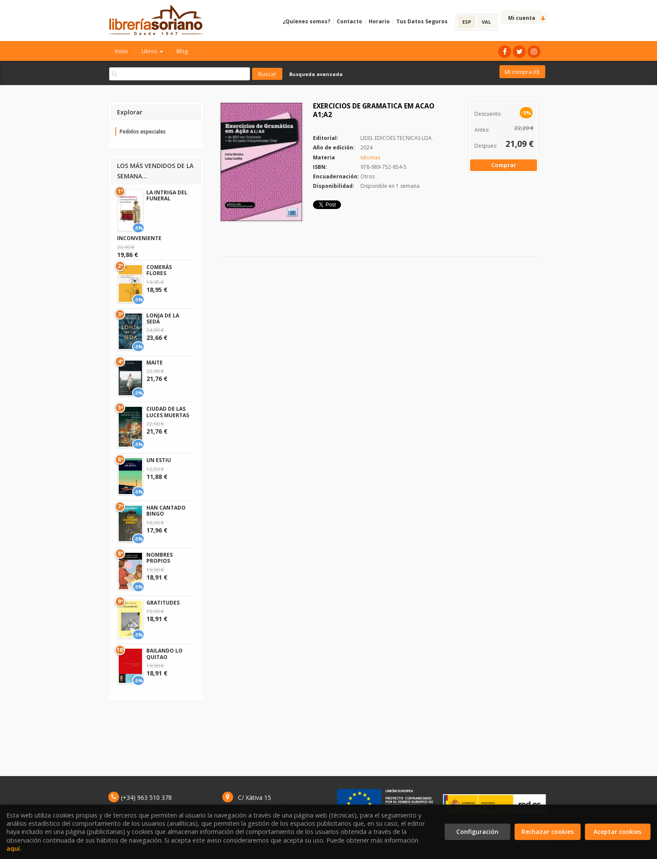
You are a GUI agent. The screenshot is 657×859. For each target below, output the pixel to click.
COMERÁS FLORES (159, 270)
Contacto (349, 21)
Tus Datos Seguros (422, 21)
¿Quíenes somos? (306, 21)
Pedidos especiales (143, 131)
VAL (486, 22)
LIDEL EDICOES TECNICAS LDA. (396, 138)
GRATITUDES (163, 602)
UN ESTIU (158, 460)
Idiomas (370, 157)
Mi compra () (522, 72)
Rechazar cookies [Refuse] (547, 831)
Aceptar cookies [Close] (617, 831)
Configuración (477, 831)
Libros (152, 51)
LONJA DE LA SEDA (162, 318)
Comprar (503, 165)
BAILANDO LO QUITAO (164, 653)
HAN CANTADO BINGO (166, 510)
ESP (466, 22)
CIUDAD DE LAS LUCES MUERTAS (167, 411)
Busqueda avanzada (316, 74)
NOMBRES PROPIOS (159, 557)
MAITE (154, 362)
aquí (13, 848)
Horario (379, 21)
